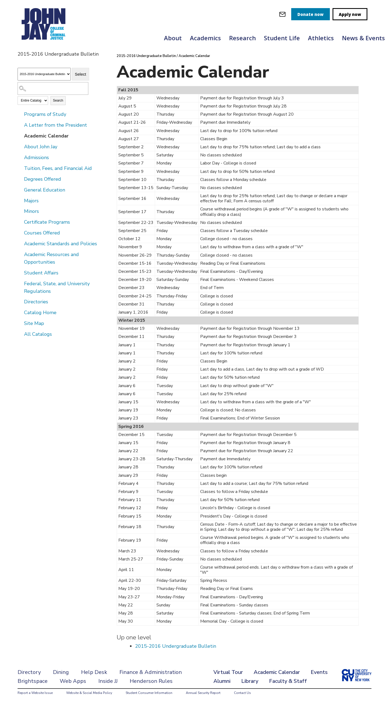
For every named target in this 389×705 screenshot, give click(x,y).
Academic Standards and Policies (60, 243)
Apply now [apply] (350, 14)
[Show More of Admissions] (20, 157)
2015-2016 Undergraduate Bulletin (146, 55)
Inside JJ (108, 681)
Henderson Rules (151, 681)
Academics (205, 38)
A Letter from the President (55, 125)
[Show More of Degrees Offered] (20, 179)
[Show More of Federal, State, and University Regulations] (20, 283)
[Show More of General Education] (20, 189)
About (173, 38)
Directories (36, 301)
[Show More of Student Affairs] (20, 272)
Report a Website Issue (35, 693)
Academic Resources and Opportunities (51, 258)
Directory (29, 672)
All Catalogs (38, 334)
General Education (44, 190)
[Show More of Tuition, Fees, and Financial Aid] (20, 168)
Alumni (221, 681)
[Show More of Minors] (20, 211)
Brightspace (33, 681)
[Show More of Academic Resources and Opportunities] (20, 254)
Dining (61, 672)
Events (319, 672)
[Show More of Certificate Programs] (20, 221)
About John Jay (40, 146)
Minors (31, 211)
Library (249, 681)
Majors (31, 200)
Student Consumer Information (149, 693)
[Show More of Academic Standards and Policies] (20, 243)
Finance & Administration (150, 672)
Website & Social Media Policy (89, 693)
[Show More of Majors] (20, 200)
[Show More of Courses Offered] (20, 232)
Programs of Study (45, 114)
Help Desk (94, 672)
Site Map (34, 323)
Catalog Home (40, 312)
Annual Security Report (203, 693)
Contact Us (242, 693)
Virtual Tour (228, 672)
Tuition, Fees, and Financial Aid (58, 168)
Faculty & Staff (288, 681)
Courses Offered (42, 233)
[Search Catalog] (53, 88)
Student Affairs (41, 273)
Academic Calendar (46, 136)
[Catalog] (44, 74)
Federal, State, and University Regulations (57, 287)
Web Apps (73, 681)
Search (58, 100)
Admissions (36, 157)
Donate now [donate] (310, 14)
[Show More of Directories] (20, 301)
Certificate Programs (47, 222)
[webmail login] (282, 14)
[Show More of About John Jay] (20, 146)
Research (242, 38)
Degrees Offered (42, 179)
